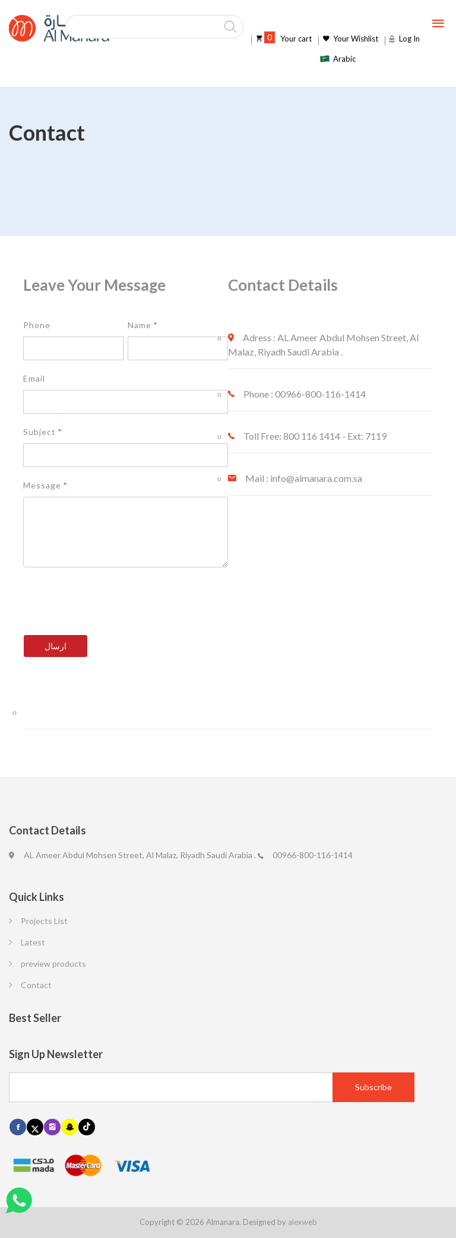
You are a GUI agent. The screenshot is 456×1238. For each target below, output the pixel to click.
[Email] (211, 1087)
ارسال (55, 646)
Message (45, 485)
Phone (36, 325)
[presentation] (113, 605)
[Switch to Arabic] (337, 59)
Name (142, 325)
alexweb (302, 1222)
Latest (33, 942)
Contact (36, 985)
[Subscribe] (373, 1087)
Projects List (44, 921)
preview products (53, 963)
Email (34, 378)
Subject (42, 432)
